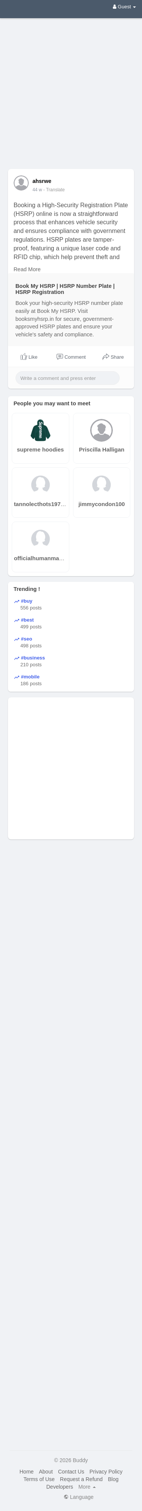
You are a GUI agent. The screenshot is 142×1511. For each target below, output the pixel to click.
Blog (113, 1479)
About (46, 1472)
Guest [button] (124, 6)
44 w (37, 189)
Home (26, 1472)
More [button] (87, 1486)
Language (79, 1497)
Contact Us (71, 1472)
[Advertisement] (71, 88)
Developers (59, 1487)
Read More (27, 269)
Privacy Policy (105, 1472)
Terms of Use (39, 1479)
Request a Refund (81, 1479)
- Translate (54, 189)
